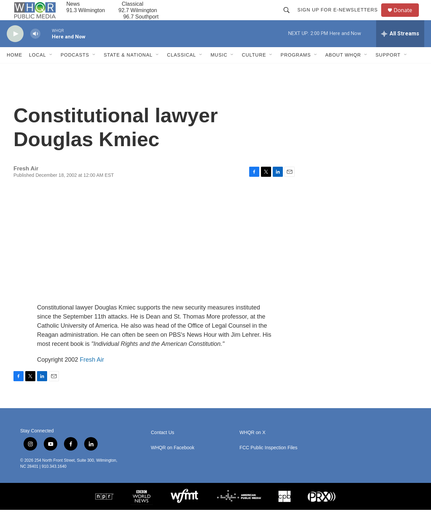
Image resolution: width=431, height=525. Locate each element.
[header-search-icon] (289, 17)
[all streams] (400, 48)
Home (14, 70)
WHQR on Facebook (172, 462)
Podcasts (75, 70)
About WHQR (343, 70)
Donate (407, 17)
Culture (254, 70)
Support (387, 70)
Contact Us (162, 447)
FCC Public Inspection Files (268, 462)
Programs (295, 70)
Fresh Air (92, 374)
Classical (181, 70)
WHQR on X (252, 447)
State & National (128, 70)
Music (218, 70)
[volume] (35, 49)
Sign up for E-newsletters (340, 17)
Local (37, 70)
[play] (15, 49)
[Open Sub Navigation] (51, 70)
